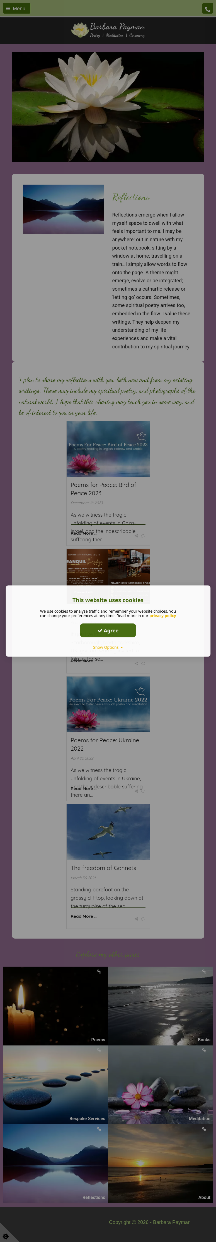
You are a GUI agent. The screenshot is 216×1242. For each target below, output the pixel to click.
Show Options (108, 647)
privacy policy (162, 615)
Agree (108, 630)
